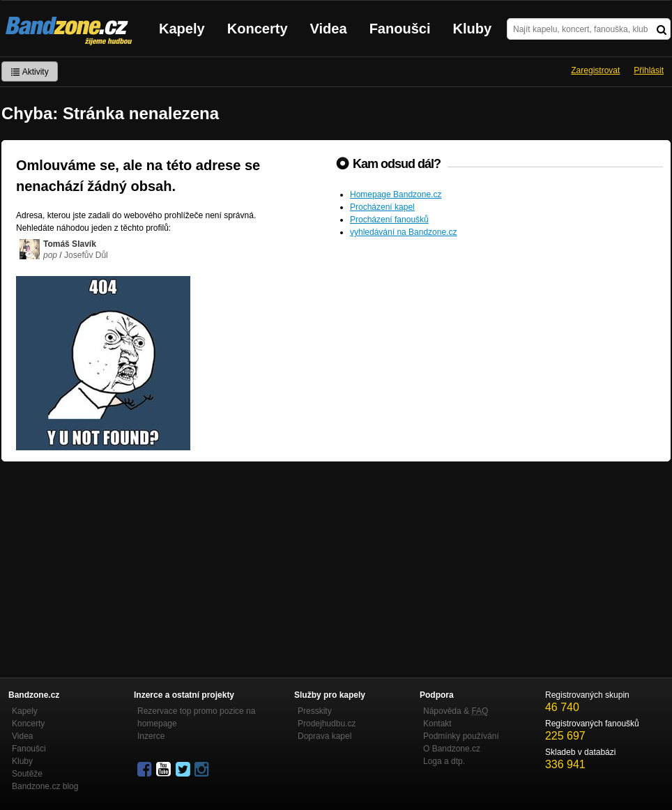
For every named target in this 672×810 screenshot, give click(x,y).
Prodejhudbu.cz (327, 723)
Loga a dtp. (444, 761)
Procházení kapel (382, 207)
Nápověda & (455, 711)
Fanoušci (400, 28)
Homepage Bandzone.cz (395, 194)
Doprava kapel (324, 736)
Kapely (182, 28)
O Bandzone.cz (451, 749)
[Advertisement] (336, 566)
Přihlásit (649, 70)
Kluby (472, 28)
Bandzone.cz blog (45, 786)
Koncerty (257, 28)
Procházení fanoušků (389, 219)
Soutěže (27, 774)
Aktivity (29, 72)
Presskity (315, 711)
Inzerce (151, 736)
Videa (328, 28)
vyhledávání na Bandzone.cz (403, 232)
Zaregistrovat (595, 70)
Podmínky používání (461, 736)
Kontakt (437, 723)
